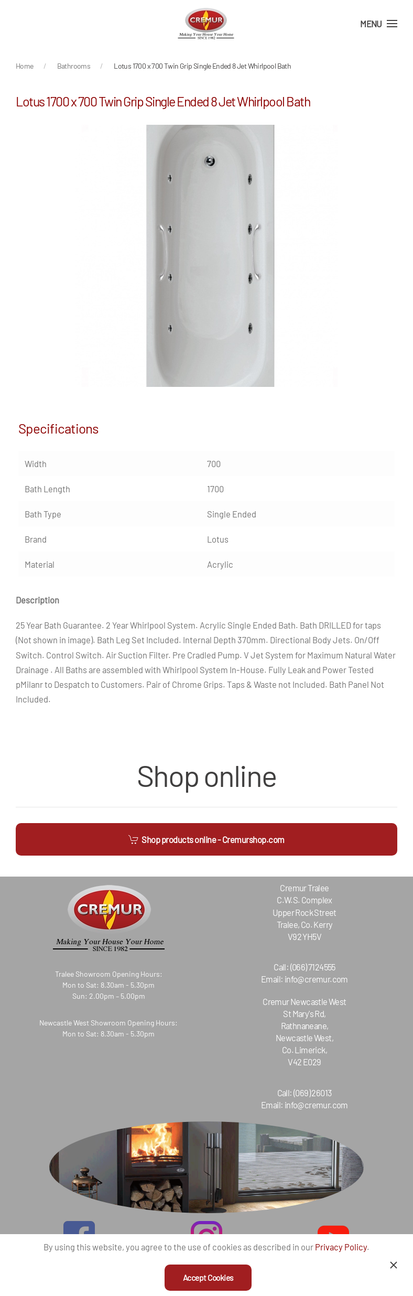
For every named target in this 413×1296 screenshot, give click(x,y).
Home (25, 65)
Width (36, 463)
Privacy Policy (341, 1246)
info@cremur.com (308, 979)
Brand (36, 539)
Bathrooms (74, 65)
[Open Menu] (378, 23)
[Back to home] (206, 23)
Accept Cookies (208, 1277)
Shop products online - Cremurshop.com (206, 839)
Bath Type (43, 514)
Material (40, 564)
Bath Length (47, 488)
